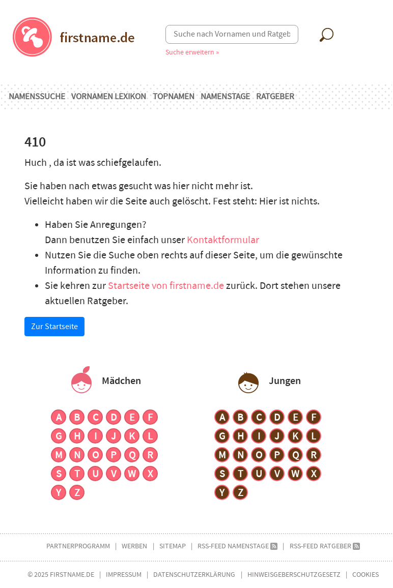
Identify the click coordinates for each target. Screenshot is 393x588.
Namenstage (225, 96)
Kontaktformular (223, 240)
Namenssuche (37, 96)
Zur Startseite (54, 326)
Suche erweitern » (192, 52)
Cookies (365, 574)
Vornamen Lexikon (108, 96)
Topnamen (173, 96)
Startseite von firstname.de (167, 285)
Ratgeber (275, 96)
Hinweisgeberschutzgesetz (294, 574)
